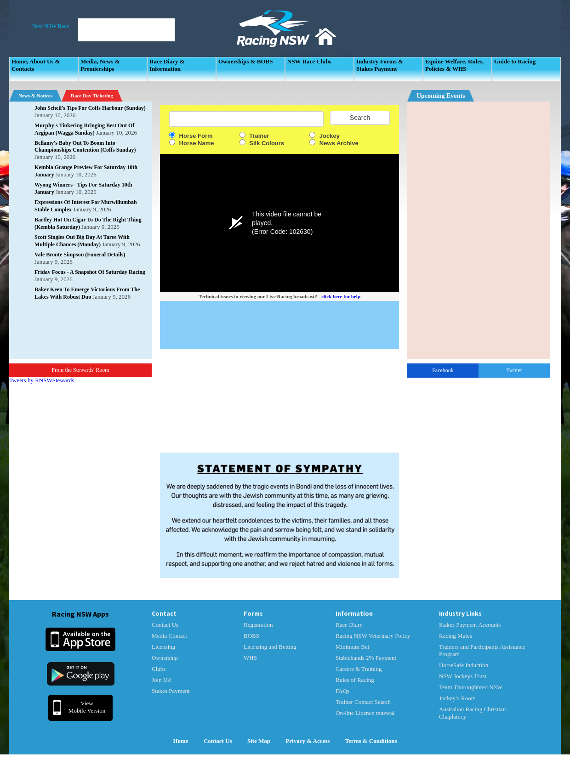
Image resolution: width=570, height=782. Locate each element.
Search (360, 117)
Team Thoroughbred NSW (470, 687)
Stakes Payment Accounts (470, 624)
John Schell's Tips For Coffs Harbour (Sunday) (90, 108)
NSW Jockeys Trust (462, 676)
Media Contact (169, 635)
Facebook (443, 370)
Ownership (165, 657)
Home (180, 740)
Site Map (258, 740)
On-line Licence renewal (365, 712)
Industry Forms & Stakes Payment (379, 65)
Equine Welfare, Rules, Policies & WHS (454, 65)
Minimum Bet (352, 646)
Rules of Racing (355, 679)
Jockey (324, 135)
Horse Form (191, 135)
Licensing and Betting (270, 646)
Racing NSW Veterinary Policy (373, 635)
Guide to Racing (515, 61)
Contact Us (165, 624)
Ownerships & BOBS (245, 61)
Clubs (158, 668)
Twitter (514, 370)
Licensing (163, 646)
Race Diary (349, 624)
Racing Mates (455, 635)
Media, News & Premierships (100, 65)
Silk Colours (261, 143)
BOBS (251, 635)
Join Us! (162, 679)
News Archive (333, 143)
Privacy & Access (307, 740)
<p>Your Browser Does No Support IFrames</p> (478, 230)
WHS (250, 657)
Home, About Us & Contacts (35, 65)
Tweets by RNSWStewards (41, 380)
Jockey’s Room (457, 698)
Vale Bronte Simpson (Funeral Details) (79, 254)
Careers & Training (359, 668)
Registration (258, 624)
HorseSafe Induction (463, 665)
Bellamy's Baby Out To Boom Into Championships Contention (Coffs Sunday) (85, 146)
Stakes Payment (171, 690)
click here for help (340, 296)
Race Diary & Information (167, 65)
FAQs (342, 690)
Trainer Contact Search (363, 701)
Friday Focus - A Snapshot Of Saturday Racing (89, 272)
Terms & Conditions (371, 740)
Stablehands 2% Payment (366, 657)
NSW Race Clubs (309, 61)
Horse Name (191, 143)
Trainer (254, 135)
